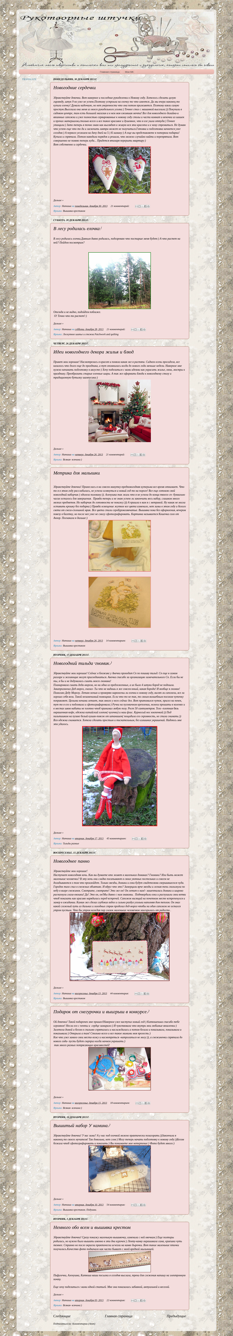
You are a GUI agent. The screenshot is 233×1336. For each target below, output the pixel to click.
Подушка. (91, 1209)
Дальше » (58, 200)
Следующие (62, 1316)
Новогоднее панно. (71, 861)
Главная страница (109, 72)
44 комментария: (119, 993)
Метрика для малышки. (76, 473)
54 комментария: (116, 1204)
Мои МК (129, 72)
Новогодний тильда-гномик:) (82, 664)
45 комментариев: (117, 838)
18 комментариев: (120, 1103)
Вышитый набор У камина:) (81, 1126)
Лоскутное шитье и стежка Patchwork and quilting (91, 334)
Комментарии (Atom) (83, 1323)
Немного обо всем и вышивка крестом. (92, 1228)
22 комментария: (116, 1300)
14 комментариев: (116, 640)
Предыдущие (176, 1316)
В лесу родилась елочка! (77, 229)
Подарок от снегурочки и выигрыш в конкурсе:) (100, 1012)
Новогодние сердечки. (74, 88)
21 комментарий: (120, 206)
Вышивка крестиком (74, 211)
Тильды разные (71, 843)
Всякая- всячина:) (72, 459)
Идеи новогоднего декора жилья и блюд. (93, 352)
